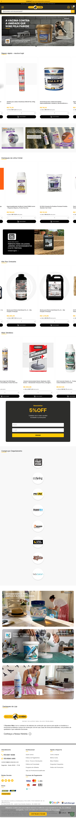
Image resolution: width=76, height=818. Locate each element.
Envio (3, 786)
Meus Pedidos (54, 761)
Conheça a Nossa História (15, 734)
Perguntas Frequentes (56, 764)
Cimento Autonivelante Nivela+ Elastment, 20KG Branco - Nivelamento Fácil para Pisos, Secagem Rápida (37, 381)
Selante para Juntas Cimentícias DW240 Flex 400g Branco (21, 102)
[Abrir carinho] (73, 7)
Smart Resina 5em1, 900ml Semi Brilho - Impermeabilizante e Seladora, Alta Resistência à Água (53, 102)
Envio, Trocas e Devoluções (34, 761)
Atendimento (6, 750)
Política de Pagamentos (33, 757)
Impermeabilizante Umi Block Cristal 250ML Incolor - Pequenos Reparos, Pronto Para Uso (21, 207)
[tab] (36, 46)
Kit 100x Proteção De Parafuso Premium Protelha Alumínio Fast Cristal (53, 207)
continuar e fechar (38, 814)
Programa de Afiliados (32, 767)
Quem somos (30, 754)
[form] (21, 112)
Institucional (30, 750)
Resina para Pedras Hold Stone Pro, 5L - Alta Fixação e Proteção (52, 310)
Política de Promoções (56, 767)
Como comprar (54, 754)
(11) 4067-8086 (9, 755)
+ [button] (1, 113)
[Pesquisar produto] (73, 11)
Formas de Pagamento (34, 775)
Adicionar (21, 117)
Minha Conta (54, 757)
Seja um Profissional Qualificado (35, 770)
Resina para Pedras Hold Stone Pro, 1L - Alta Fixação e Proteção (19, 310)
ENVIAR (38, 435)
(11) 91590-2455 (9, 758)
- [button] (74, 113)
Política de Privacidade (32, 764)
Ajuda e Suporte (56, 750)
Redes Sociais (6, 775)
